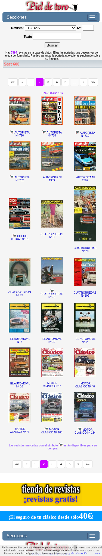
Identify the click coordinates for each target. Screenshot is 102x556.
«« (12, 82)
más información (79, 553)
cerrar (97, 553)
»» (93, 82)
